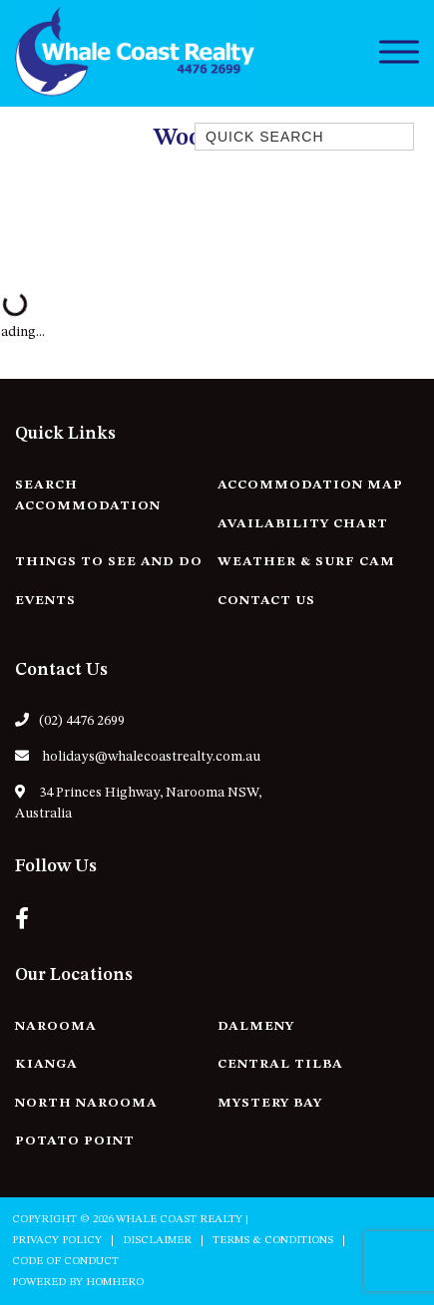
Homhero (115, 1282)
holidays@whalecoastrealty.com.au (137, 756)
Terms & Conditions (273, 1240)
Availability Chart (302, 523)
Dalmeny (255, 1026)
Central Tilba (280, 1064)
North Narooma (86, 1103)
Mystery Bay (269, 1103)
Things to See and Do (109, 561)
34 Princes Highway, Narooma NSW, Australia (138, 802)
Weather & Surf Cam (306, 561)
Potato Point (75, 1141)
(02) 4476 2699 (70, 720)
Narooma (56, 1026)
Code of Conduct (65, 1261)
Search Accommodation (88, 495)
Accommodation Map (310, 485)
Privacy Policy (57, 1240)
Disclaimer (157, 1240)
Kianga (46, 1064)
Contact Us (266, 600)
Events (45, 600)
